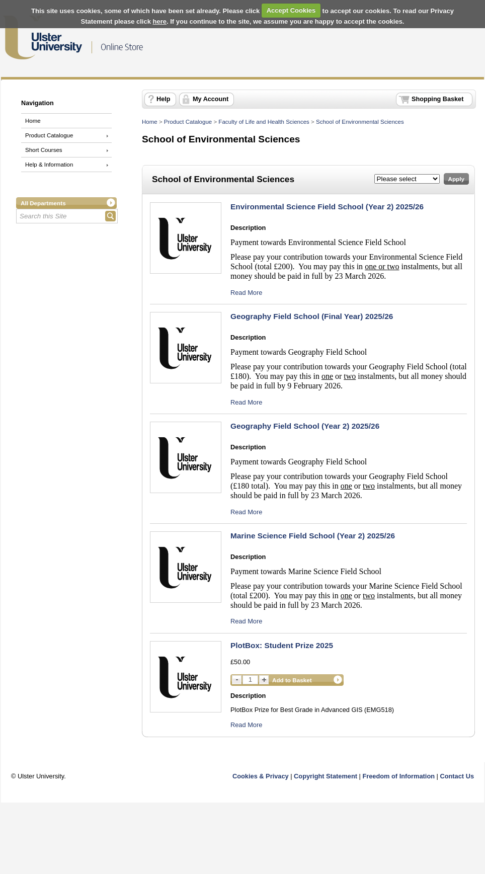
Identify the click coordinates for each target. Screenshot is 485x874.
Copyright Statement (325, 776)
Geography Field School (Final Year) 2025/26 (311, 316)
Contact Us (457, 776)
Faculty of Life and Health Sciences (263, 122)
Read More (246, 292)
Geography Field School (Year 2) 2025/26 (304, 426)
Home (33, 121)
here (160, 21)
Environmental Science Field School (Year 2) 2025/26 (327, 206)
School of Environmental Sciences (360, 122)
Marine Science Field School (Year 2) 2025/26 (312, 535)
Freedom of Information (398, 776)
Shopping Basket (437, 99)
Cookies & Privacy (260, 776)
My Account (210, 99)
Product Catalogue (49, 135)
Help (163, 99)
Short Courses (43, 150)
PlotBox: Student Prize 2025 (281, 645)
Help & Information (49, 165)
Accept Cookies (291, 10)
